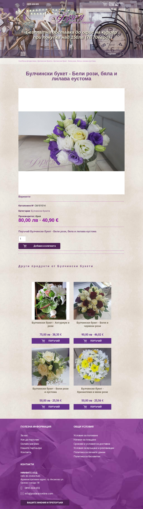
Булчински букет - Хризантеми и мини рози (92, 390)
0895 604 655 (33, 4)
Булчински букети (45, 61)
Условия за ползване (86, 435)
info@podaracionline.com (39, 493)
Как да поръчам (30, 439)
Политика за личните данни (89, 452)
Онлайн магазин (30, 443)
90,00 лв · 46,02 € (92, 334)
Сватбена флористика (27, 61)
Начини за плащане (85, 439)
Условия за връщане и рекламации (94, 448)
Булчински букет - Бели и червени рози (92, 324)
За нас (24, 435)
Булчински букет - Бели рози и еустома (51, 390)
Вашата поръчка (117, 4)
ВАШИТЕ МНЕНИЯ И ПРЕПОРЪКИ (45, 502)
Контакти (26, 452)
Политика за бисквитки (87, 456)
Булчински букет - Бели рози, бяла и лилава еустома (75, 61)
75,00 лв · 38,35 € (51, 334)
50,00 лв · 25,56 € (51, 400)
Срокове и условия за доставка (92, 443)
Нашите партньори (31, 448)
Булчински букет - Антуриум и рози (50, 324)
